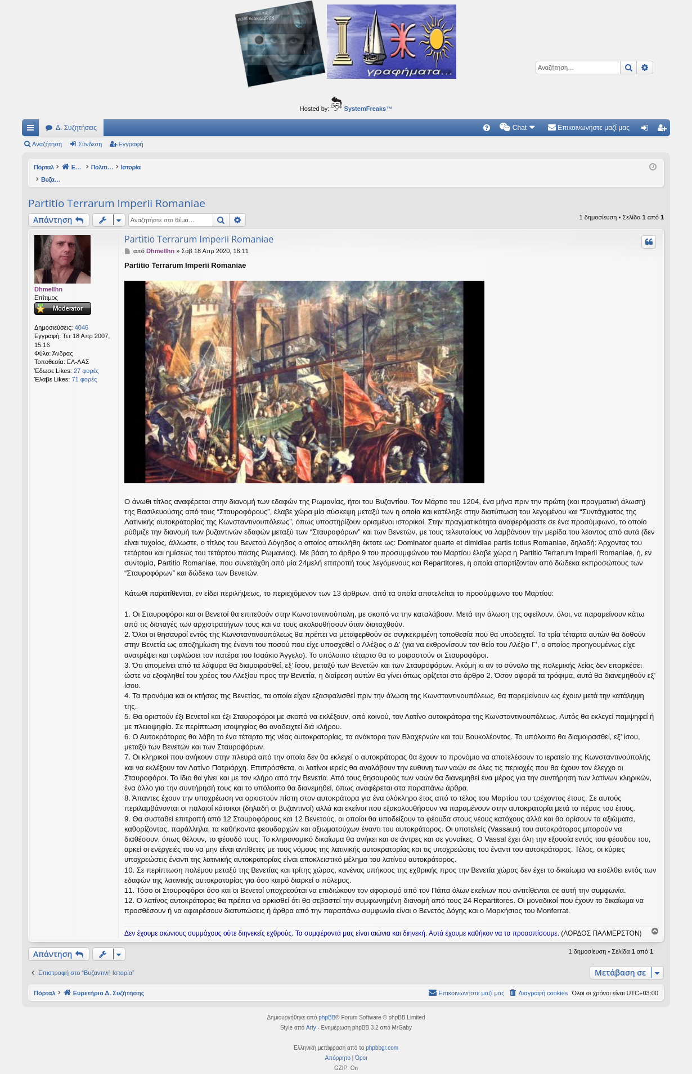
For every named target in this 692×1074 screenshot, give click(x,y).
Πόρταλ (45, 167)
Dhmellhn (48, 277)
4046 (81, 315)
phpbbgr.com (382, 1036)
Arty (311, 1016)
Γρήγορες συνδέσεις (32, 130)
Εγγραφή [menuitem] (664, 130)
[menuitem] (486, 127)
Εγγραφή (131, 144)
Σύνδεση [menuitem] (647, 130)
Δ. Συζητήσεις (76, 128)
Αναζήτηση (47, 144)
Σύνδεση (90, 144)
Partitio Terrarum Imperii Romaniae (116, 191)
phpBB (326, 1006)
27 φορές (86, 359)
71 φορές (84, 367)
